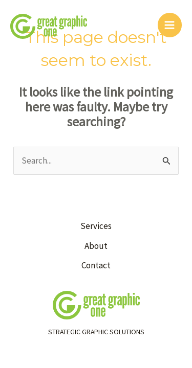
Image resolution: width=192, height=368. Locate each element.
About (96, 245)
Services (96, 226)
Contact (96, 265)
